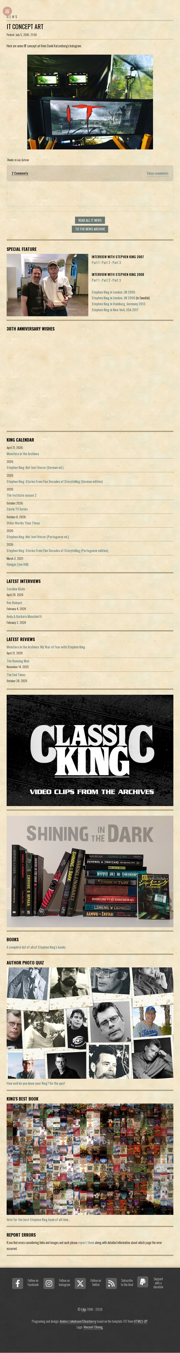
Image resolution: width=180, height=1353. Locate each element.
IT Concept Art (25, 26)
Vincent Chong (93, 1327)
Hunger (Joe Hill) (17, 564)
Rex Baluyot (14, 602)
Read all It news (90, 220)
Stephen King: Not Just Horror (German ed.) (35, 467)
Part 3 (117, 262)
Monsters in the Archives (23, 453)
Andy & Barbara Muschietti (24, 616)
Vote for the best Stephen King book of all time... (38, 1219)
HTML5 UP (141, 1321)
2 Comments (20, 173)
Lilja (83, 1309)
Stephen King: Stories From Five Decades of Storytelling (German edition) (55, 481)
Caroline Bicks (16, 588)
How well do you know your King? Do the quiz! (36, 1083)
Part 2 (106, 262)
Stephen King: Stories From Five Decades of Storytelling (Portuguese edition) (57, 550)
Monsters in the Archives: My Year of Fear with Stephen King (46, 646)
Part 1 (95, 262)
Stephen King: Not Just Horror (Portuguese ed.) (38, 536)
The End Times (16, 674)
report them (86, 1242)
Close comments (157, 173)
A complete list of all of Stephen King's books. (36, 947)
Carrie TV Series (17, 509)
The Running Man (18, 660)
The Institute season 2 (22, 495)
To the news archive (90, 229)
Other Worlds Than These (23, 523)
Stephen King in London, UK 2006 (113, 292)
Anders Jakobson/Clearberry (78, 1321)
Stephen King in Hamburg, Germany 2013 (118, 303)
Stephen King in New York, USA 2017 (115, 309)
